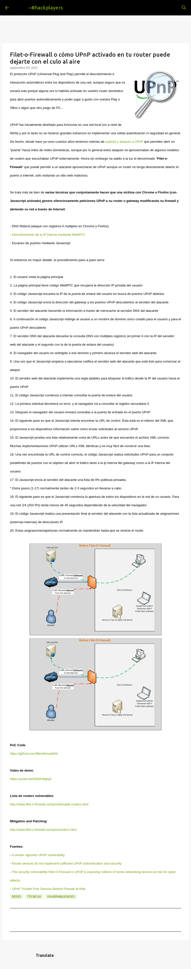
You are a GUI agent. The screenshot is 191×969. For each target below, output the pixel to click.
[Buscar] (71, 8)
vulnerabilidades (61, 896)
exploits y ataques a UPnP (124, 141)
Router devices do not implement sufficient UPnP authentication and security (66, 863)
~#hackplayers (46, 7)
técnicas (34, 896)
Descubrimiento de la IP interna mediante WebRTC (48, 234)
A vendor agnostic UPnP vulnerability (38, 855)
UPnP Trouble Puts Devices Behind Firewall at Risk (49, 889)
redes (16, 896)
